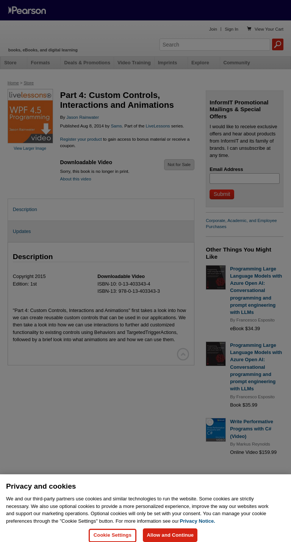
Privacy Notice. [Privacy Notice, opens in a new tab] (197, 529)
